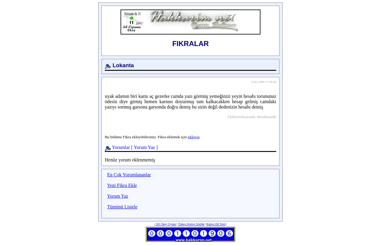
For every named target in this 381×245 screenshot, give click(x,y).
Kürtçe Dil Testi (215, 224)
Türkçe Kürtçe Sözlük (191, 224)
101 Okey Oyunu (165, 224)
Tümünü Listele (122, 206)
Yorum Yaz (144, 147)
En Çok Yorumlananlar (129, 174)
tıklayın (194, 137)
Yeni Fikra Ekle (122, 185)
